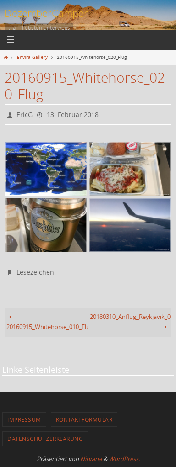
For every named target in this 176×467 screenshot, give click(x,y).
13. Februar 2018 (73, 114)
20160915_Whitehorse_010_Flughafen (47, 322)
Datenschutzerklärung (45, 438)
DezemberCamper (46, 13)
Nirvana (91, 459)
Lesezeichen (35, 272)
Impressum (24, 419)
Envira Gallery (32, 57)
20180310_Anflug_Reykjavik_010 (130, 322)
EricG (24, 114)
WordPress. (124, 459)
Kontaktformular (84, 419)
